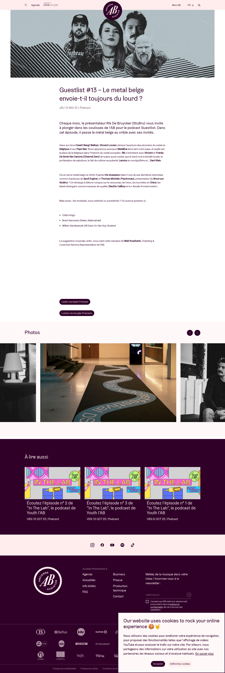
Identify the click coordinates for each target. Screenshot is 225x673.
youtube (112, 545)
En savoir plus (204, 653)
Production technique (120, 588)
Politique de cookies (89, 668)
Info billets (89, 586)
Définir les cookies (180, 663)
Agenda (35, 5)
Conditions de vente (111, 668)
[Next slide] (197, 333)
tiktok (133, 545)
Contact (118, 596)
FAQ (85, 592)
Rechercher (199, 5)
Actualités (88, 580)
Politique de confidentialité (64, 668)
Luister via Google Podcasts (76, 313)
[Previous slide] (190, 333)
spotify (122, 545)
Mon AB (176, 5)
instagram (92, 545)
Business (119, 574)
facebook (102, 545)
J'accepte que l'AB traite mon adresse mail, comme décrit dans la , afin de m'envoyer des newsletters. (168, 605)
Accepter (158, 663)
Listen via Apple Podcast (74, 301)
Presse (117, 580)
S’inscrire (189, 595)
